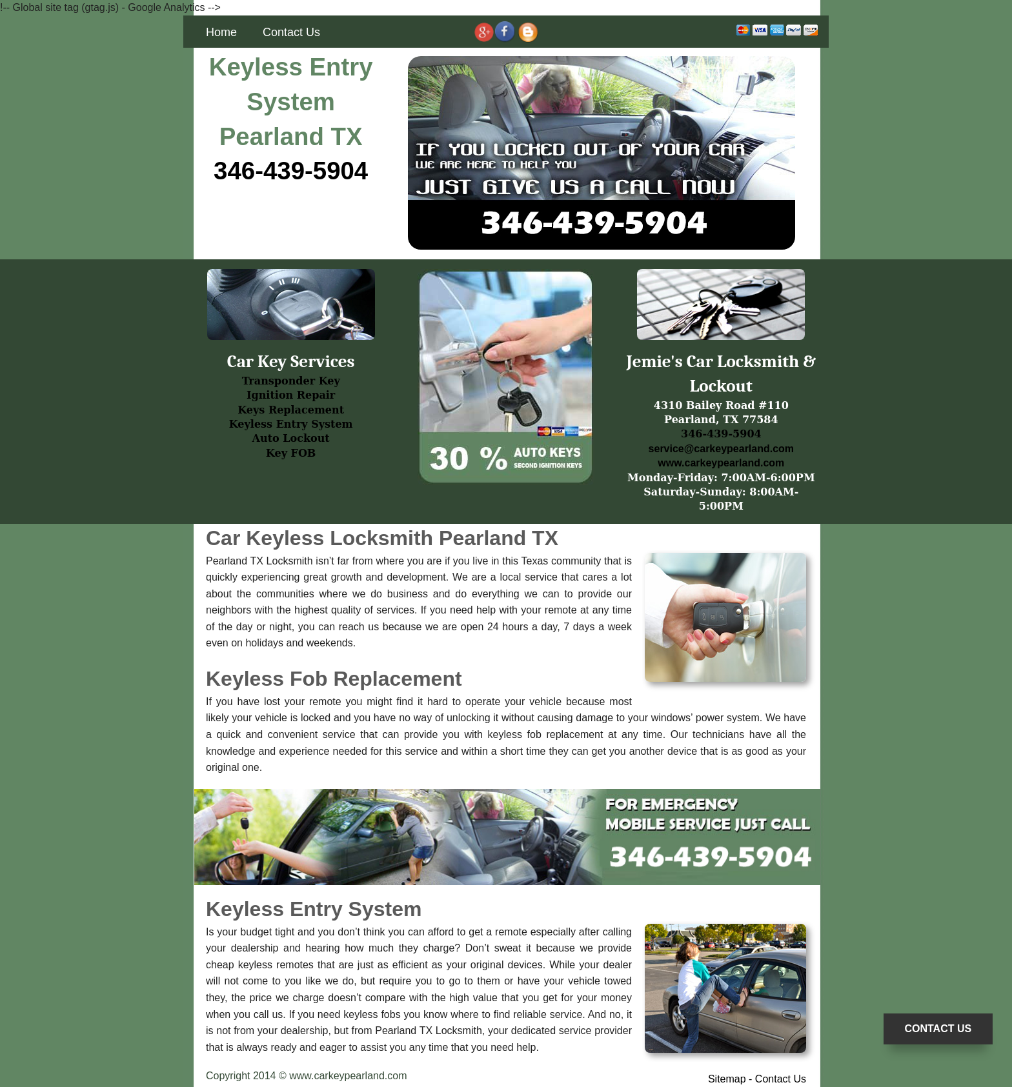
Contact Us (291, 32)
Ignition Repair (291, 395)
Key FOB (291, 453)
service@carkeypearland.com (721, 448)
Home (221, 32)
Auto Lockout (291, 438)
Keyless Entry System (291, 424)
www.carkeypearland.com (721, 462)
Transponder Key (291, 381)
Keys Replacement (291, 410)
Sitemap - (731, 1078)
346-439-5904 (291, 170)
